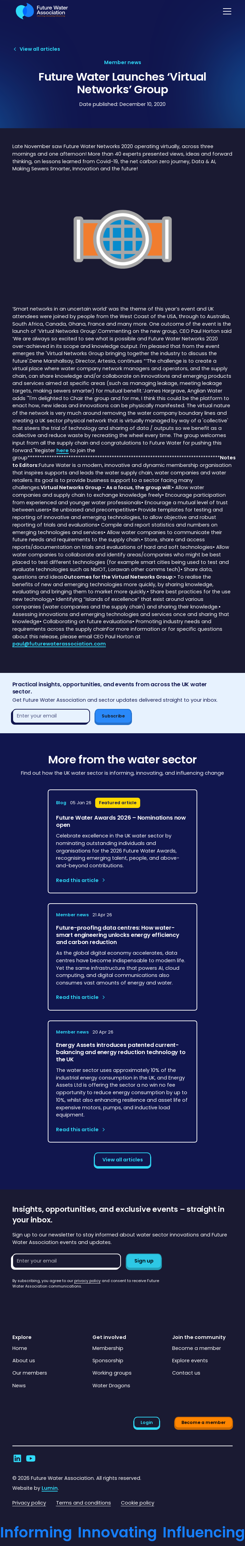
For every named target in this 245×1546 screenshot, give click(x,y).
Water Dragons (111, 1385)
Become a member (196, 1348)
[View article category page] (122, 63)
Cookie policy (137, 1502)
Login (147, 1422)
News (19, 1385)
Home (19, 1348)
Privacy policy (29, 1502)
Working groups (112, 1372)
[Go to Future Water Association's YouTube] (31, 1458)
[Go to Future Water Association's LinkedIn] (17, 1458)
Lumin (50, 1488)
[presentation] (64, 1302)
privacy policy (87, 1280)
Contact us (186, 1372)
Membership (107, 1348)
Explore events (190, 1360)
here (62, 450)
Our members (29, 1372)
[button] (226, 11)
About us (23, 1360)
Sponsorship (107, 1360)
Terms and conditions (83, 1502)
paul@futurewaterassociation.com (59, 643)
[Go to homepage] (40, 11)
